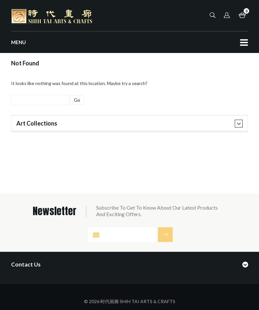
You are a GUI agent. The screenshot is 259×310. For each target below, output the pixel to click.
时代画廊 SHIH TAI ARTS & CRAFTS (137, 301)
